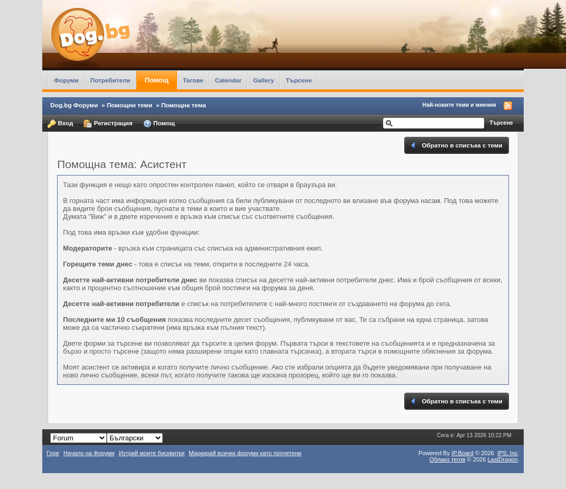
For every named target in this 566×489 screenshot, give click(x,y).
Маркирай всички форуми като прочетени (245, 453)
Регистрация (107, 123)
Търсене (299, 80)
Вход (60, 123)
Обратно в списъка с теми (456, 145)
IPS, (507, 453)
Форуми (66, 80)
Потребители (110, 80)
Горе (53, 453)
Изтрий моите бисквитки (152, 453)
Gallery (263, 80)
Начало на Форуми (89, 453)
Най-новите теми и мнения (459, 105)
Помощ (157, 80)
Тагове (193, 80)
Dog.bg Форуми (74, 105)
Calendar (228, 80)
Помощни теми (129, 105)
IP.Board (462, 453)
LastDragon (502, 459)
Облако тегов (447, 459)
